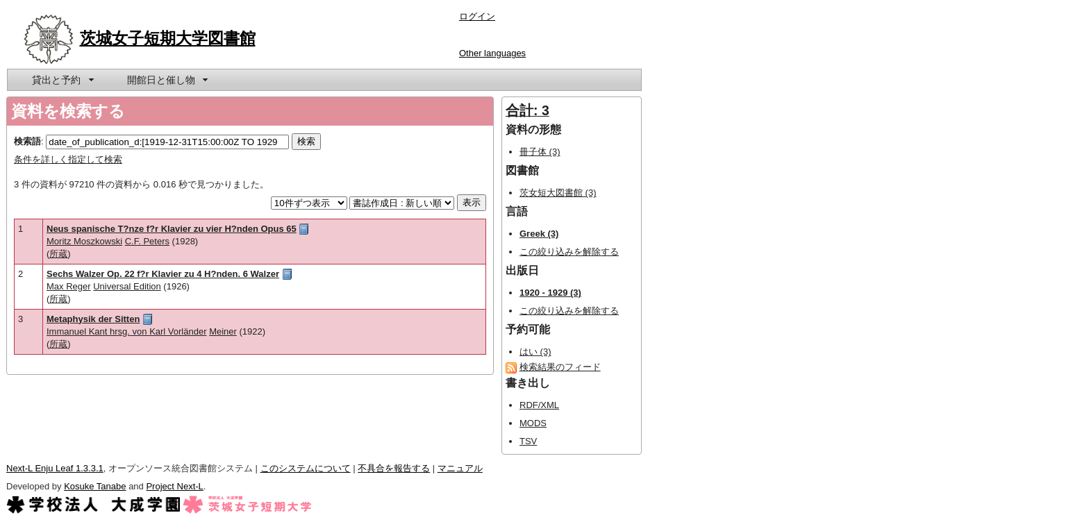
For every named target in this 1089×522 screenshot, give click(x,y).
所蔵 (58, 254)
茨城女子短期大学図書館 (168, 38)
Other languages (492, 53)
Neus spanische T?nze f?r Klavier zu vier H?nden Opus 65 (172, 229)
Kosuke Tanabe (95, 486)
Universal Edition (127, 286)
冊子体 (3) (539, 151)
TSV (528, 441)
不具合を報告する (394, 468)
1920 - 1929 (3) (550, 292)
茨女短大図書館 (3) (558, 192)
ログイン (477, 16)
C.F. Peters (147, 241)
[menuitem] (62, 79)
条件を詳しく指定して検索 (68, 159)
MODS (533, 423)
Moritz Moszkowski (84, 241)
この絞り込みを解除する (569, 251)
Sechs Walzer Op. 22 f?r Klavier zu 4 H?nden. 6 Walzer (163, 274)
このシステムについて (305, 468)
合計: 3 (527, 110)
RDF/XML (539, 405)
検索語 (27, 141)
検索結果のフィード (560, 367)
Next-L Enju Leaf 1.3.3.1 (54, 468)
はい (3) (535, 351)
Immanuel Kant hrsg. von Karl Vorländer (127, 331)
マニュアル (460, 468)
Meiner (223, 331)
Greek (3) (538, 233)
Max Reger (69, 286)
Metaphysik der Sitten (93, 319)
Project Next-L (174, 486)
